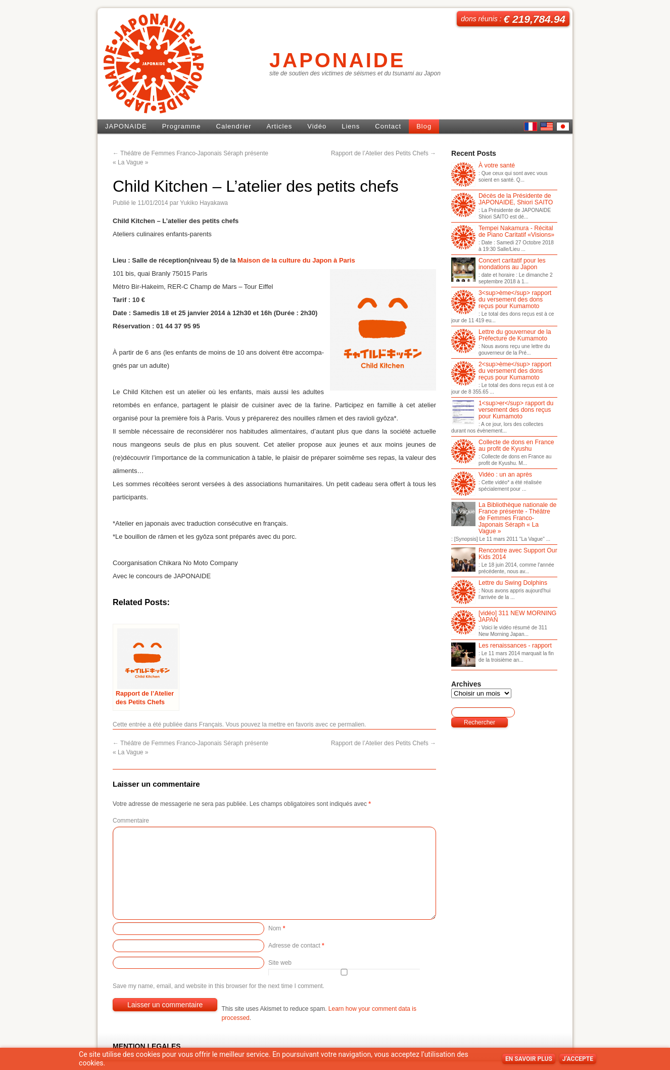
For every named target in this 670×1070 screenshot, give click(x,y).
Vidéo (316, 126)
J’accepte (577, 1058)
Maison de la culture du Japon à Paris (296, 260)
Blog (424, 126)
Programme (181, 126)
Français (210, 724)
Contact (388, 126)
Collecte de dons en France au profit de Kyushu (502, 446)
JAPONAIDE (337, 60)
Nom (276, 928)
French (530, 126)
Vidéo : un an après (491, 475)
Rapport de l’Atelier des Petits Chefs (383, 153)
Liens (351, 126)
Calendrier (234, 126)
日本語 (562, 126)
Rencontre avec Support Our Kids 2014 (504, 554)
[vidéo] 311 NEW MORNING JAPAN (503, 617)
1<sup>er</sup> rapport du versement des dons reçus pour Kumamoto (502, 410)
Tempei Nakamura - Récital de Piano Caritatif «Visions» (502, 232)
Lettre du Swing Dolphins (499, 583)
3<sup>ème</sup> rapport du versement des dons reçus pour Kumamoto (501, 300)
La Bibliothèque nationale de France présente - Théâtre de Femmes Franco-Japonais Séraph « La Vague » (503, 518)
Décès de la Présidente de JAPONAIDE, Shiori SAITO (502, 200)
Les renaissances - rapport (501, 646)
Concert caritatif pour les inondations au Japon (498, 265)
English (546, 126)
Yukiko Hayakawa (204, 202)
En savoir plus (528, 1058)
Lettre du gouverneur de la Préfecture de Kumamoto (501, 336)
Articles (280, 126)
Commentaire (131, 820)
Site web (280, 962)
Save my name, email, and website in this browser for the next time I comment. (218, 986)
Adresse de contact (296, 945)
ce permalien (347, 724)
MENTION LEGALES (147, 1046)
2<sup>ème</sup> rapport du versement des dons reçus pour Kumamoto (501, 371)
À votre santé (483, 166)
